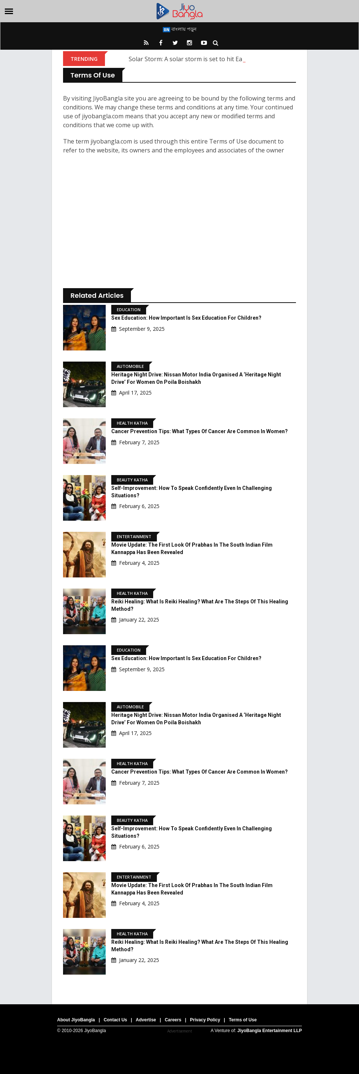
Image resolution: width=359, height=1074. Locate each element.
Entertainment (134, 536)
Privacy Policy (205, 1019)
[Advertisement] (179, 223)
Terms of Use (243, 1019)
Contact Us (115, 1019)
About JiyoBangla (76, 1019)
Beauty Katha (132, 479)
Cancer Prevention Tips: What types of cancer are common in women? (199, 431)
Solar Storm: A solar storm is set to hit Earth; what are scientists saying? (228, 59)
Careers (173, 1019)
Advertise (146, 1019)
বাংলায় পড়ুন (180, 29)
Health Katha (132, 423)
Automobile (130, 366)
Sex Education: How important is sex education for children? (186, 318)
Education (129, 309)
